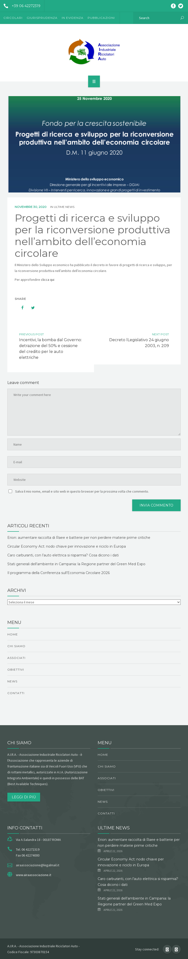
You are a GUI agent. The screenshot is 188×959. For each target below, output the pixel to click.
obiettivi (15, 669)
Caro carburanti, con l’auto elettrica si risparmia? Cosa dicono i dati (63, 555)
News (12, 681)
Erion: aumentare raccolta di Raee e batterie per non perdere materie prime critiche (78, 537)
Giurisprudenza (42, 18)
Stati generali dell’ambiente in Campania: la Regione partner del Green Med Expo (76, 564)
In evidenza (72, 18)
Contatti (15, 693)
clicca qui (47, 279)
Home (12, 634)
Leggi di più (24, 797)
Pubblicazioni (101, 18)
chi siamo (16, 646)
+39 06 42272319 (20, 6)
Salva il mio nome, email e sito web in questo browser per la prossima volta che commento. (82, 491)
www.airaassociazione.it (33, 875)
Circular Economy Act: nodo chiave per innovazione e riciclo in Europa (66, 546)
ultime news (64, 207)
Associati (16, 658)
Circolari (13, 18)
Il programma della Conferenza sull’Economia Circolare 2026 (58, 573)
